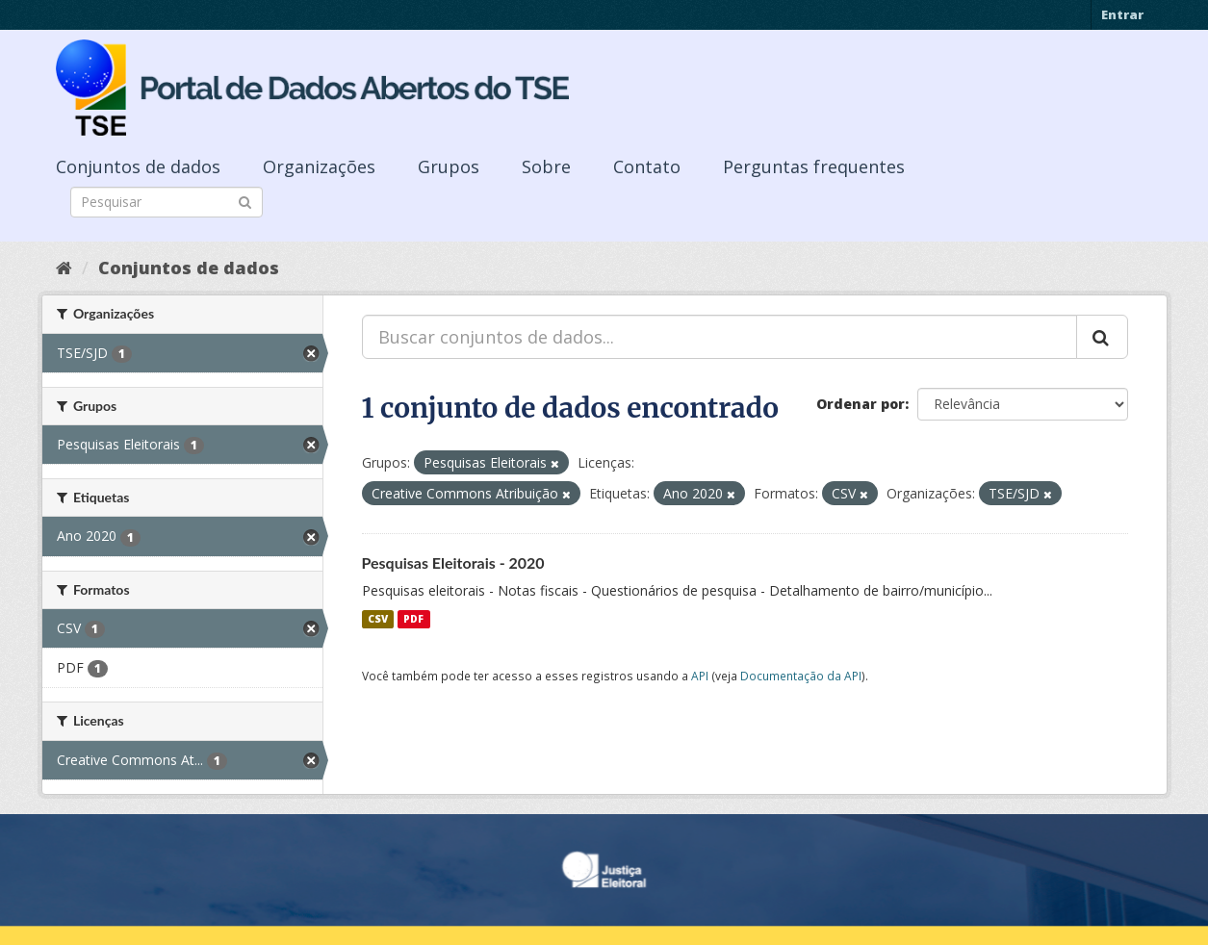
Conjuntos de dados (138, 166)
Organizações (319, 166)
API (699, 675)
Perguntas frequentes (814, 166)
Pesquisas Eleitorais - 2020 (453, 562)
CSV (378, 619)
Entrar (1122, 14)
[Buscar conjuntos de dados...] (719, 337)
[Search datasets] (166, 202)
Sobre (546, 166)
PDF (413, 619)
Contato (647, 166)
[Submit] (245, 200)
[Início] (64, 267)
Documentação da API (800, 675)
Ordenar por (860, 404)
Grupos (448, 166)
